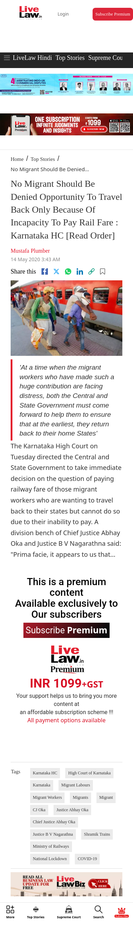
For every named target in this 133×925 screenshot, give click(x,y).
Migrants (80, 797)
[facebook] (44, 271)
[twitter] (56, 271)
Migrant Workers (47, 797)
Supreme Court (107, 57)
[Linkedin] (80, 271)
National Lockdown (50, 858)
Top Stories (69, 57)
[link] (91, 271)
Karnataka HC (45, 772)
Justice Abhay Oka (72, 809)
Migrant (106, 797)
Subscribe (66, 630)
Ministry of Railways (51, 846)
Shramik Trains (97, 834)
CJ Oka (39, 809)
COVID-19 (87, 858)
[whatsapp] (68, 271)
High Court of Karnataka (89, 772)
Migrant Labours (75, 785)
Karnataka (41, 785)
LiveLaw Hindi (32, 57)
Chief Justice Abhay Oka (54, 821)
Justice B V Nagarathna (53, 834)
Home (17, 159)
